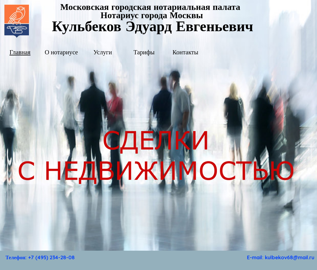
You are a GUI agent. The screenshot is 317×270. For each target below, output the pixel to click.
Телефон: (17, 257)
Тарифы (144, 52)
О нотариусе (61, 52)
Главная (19, 52)
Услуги (102, 52)
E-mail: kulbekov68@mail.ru (280, 257)
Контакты (185, 52)
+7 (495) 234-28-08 (51, 257)
